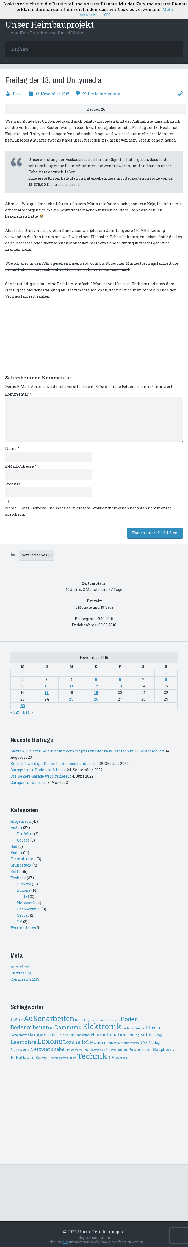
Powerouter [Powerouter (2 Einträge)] (117, 1049)
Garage (23, 840)
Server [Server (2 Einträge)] (42, 1057)
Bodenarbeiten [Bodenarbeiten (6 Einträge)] (29, 1027)
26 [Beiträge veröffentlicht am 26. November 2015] (96, 699)
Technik (18, 877)
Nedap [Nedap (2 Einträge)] (154, 1042)
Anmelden (20, 966)
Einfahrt (25, 833)
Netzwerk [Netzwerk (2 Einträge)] (19, 1049)
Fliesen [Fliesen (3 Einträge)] (154, 1027)
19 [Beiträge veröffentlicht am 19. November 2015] (96, 692)
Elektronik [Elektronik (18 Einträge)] (101, 1026)
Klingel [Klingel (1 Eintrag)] (158, 1035)
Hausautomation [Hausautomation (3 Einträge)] (109, 1034)
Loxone (24, 890)
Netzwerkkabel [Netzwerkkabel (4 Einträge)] (48, 1049)
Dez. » (28, 712)
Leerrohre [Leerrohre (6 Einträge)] (23, 1041)
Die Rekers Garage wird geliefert (40, 776)
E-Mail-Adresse (20, 466)
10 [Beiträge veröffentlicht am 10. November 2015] (47, 686)
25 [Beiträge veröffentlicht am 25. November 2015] (71, 699)
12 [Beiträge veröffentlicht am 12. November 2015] (96, 686)
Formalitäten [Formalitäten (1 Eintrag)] (18, 1035)
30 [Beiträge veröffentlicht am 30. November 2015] (22, 705)
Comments (25, 979)
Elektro (24, 883)
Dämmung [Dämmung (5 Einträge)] (68, 1027)
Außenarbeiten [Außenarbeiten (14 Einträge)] (49, 1018)
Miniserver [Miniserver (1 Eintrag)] (115, 1043)
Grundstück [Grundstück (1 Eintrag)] (66, 1035)
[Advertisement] (44, 340)
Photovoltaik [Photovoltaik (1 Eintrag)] (97, 1050)
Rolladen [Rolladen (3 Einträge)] (25, 1057)
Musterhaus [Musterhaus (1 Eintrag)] (131, 1043)
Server (23, 915)
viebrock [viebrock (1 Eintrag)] (121, 1058)
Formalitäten (23, 858)
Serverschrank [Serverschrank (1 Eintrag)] (58, 1058)
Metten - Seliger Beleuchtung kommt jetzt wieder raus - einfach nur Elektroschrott (87, 751)
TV (19, 921)
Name (12, 448)
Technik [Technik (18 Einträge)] (92, 1056)
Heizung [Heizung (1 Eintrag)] (133, 1035)
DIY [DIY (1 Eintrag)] (52, 1028)
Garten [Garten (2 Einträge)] (50, 1034)
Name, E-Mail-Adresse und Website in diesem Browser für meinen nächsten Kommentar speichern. (88, 511)
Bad (14, 846)
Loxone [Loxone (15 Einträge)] (49, 1041)
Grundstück (21, 865)
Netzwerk (26, 902)
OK (107, 14)
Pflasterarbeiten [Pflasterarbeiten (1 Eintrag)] (77, 1050)
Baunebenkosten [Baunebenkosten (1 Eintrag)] (109, 1020)
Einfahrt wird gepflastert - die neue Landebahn (54, 763)
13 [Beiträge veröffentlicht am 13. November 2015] (120, 686)
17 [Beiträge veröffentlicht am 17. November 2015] (47, 692)
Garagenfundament (28, 782)
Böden (16, 852)
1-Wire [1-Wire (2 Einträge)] (16, 1019)
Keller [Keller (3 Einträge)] (146, 1034)
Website (12, 483)
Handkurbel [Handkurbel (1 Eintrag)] (82, 1035)
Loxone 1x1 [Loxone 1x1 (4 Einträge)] (76, 1042)
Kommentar (18, 394)
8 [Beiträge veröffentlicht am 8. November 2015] (166, 679)
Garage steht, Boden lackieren (38, 769)
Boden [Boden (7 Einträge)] (129, 1019)
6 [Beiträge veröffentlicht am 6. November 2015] (120, 679)
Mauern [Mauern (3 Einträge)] (98, 1042)
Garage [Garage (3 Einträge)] (35, 1034)
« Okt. (15, 712)
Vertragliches (37, 554)
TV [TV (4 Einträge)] (111, 1057)
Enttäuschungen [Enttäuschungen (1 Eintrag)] (133, 1028)
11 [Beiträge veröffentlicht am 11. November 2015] (71, 686)
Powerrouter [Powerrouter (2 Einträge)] (140, 1049)
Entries (21, 972)
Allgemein (20, 821)
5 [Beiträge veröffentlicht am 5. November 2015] (96, 679)
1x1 (26, 896)
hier (65, 1242)
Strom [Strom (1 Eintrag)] (72, 1058)
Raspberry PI (29, 909)
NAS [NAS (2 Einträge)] (143, 1042)
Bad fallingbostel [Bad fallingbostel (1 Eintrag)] (86, 1020)
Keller (16, 871)
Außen (16, 827)
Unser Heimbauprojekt (49, 24)
